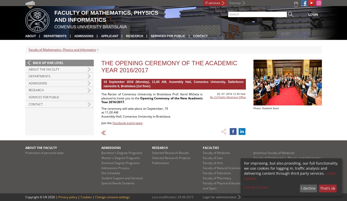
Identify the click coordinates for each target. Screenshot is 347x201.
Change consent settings (112, 197)
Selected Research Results (170, 153)
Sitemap (235, 3)
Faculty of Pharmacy (217, 178)
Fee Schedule (110, 173)
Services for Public (168, 36)
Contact (200, 36)
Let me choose (256, 187)
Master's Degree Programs (120, 158)
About (30, 36)
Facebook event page (127, 123)
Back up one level (48, 63)
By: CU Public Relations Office (228, 97)
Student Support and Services (122, 178)
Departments (55, 36)
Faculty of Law (213, 158)
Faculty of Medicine (216, 153)
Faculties (211, 148)
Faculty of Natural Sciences (222, 168)
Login (313, 14)
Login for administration (219, 197)
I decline (308, 188)
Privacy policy (67, 197)
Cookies (86, 197)
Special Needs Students (118, 183)
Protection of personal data (44, 153)
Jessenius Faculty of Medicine (274, 153)
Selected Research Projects (171, 158)
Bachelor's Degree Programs (121, 153)
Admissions (84, 36)
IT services (212, 3)
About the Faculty (44, 69)
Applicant (110, 36)
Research (134, 36)
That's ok (327, 188)
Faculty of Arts (213, 163)
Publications (160, 163)
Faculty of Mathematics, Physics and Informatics (62, 50)
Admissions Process (115, 168)
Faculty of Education (217, 173)
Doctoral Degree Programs (120, 163)
